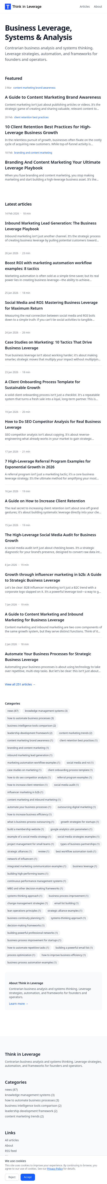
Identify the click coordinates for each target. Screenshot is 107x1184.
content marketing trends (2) (75, 733)
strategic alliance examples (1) (65, 910)
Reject (11, 1177)
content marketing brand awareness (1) (30, 740)
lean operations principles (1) (24, 910)
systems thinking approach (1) (24, 896)
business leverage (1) (85, 866)
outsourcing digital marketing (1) (77, 807)
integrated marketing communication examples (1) (36, 866)
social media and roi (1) (80, 762)
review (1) (43, 851)
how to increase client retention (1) (27, 785)
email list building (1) (67, 903)
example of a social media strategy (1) (29, 836)
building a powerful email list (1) (74, 947)
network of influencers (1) (22, 859)
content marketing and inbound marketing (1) (34, 799)
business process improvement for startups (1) (34, 940)
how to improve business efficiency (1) (64, 955)
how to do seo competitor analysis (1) (29, 777)
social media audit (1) (66, 785)
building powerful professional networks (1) (32, 933)
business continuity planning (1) (25, 918)
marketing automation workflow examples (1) (33, 762)
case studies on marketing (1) (24, 770)
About (98, 6)
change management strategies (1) (27, 903)
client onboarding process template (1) (70, 770)
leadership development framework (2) (29, 733)
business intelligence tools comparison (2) (31, 725)
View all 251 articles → (20, 684)
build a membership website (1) (25, 829)
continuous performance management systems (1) (36, 881)
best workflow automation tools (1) (76, 851)
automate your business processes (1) (29, 807)
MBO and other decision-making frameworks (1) (35, 888)
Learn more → (18, 1004)
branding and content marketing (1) (28, 748)
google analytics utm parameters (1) (71, 829)
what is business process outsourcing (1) (30, 822)
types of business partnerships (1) (80, 844)
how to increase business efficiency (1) (29, 814)
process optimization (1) (21, 955)
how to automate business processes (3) (30, 718)
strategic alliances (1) (19, 851)
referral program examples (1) (74, 777)
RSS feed (11, 1151)
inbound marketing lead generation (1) (29, 755)
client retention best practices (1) (79, 740)
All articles (12, 1140)
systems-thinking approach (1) (68, 918)
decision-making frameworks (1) (25, 925)
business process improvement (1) (68, 896)
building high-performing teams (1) (27, 873)
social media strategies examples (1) (78, 836)
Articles (85, 6)
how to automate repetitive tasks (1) (28, 947)
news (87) (12, 711)
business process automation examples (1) (32, 962)
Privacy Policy (55, 1168)
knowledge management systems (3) (46, 711)
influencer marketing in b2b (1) (25, 792)
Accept (28, 1177)
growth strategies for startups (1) (80, 822)
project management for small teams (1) (30, 844)
